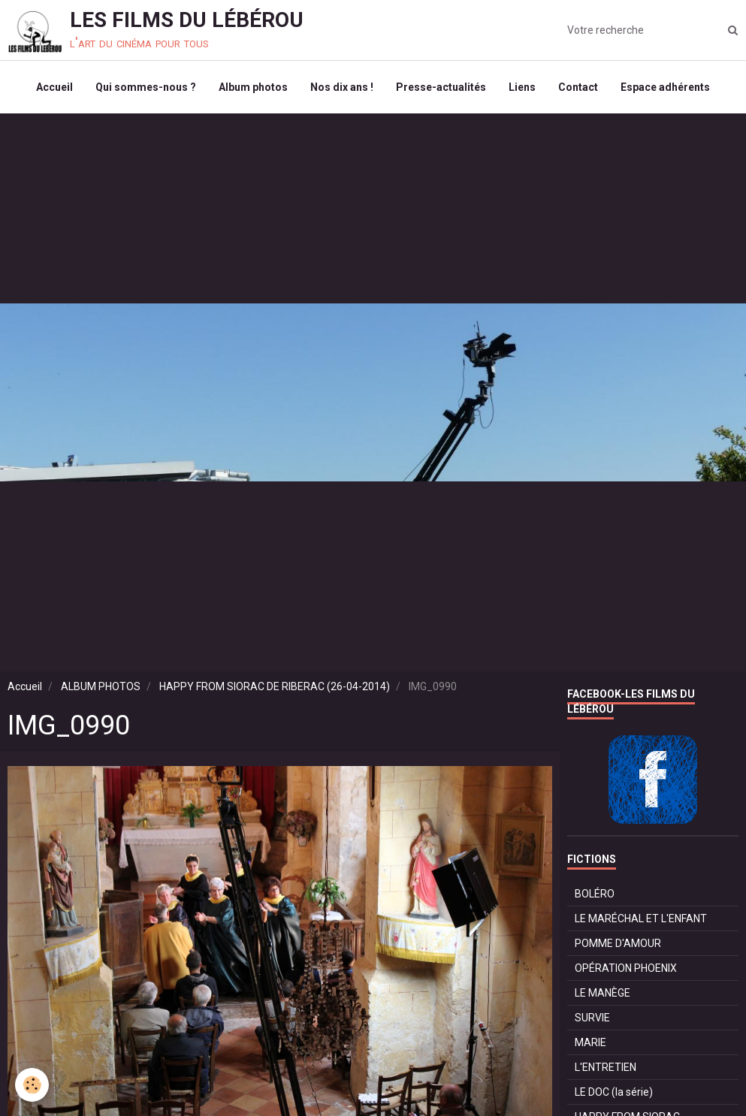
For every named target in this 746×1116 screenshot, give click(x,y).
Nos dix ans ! (341, 87)
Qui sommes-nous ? (145, 87)
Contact (578, 87)
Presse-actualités (441, 87)
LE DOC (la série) (614, 1092)
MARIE (590, 1042)
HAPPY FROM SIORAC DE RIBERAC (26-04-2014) (274, 686)
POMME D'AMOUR (618, 943)
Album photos (253, 87)
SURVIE (592, 1018)
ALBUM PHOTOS (100, 686)
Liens (522, 87)
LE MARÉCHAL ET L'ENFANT (641, 918)
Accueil (54, 87)
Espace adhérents (665, 87)
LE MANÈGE (602, 993)
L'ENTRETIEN (605, 1067)
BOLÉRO (595, 894)
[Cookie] (32, 1085)
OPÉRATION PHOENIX (626, 968)
